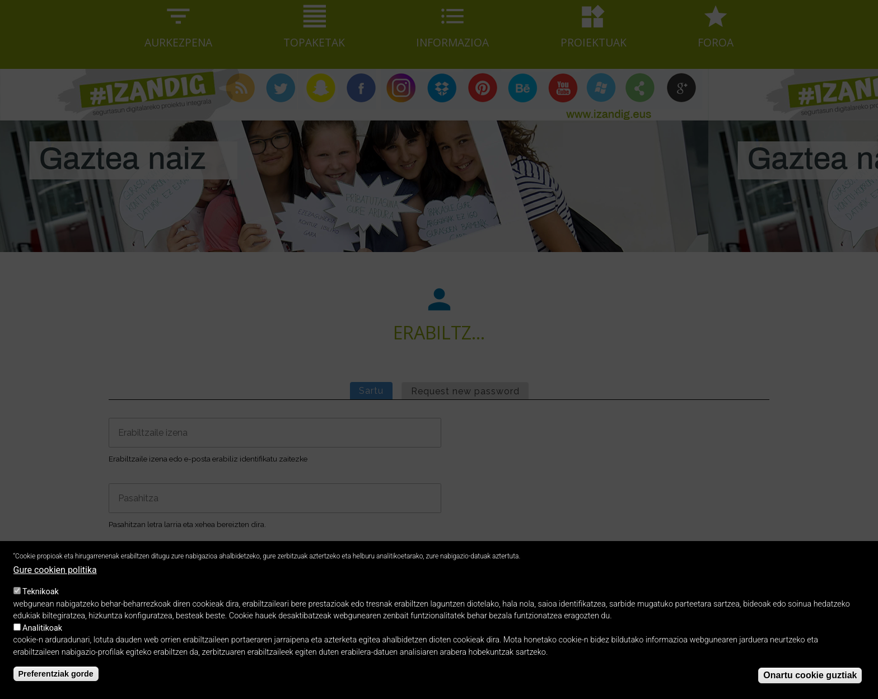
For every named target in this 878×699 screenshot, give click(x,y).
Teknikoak (40, 600)
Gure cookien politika (55, 579)
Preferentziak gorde (56, 682)
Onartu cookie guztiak (810, 683)
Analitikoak (42, 636)
